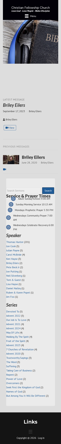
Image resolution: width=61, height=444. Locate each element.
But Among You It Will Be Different (25, 395)
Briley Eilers (33, 157)
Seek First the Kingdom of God (23, 387)
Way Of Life (12, 332)
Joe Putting (12, 271)
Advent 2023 (13, 345)
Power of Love (14, 378)
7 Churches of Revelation (20, 349)
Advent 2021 (13, 324)
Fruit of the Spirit (15, 341)
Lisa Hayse (12, 284)
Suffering (11, 366)
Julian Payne (12, 250)
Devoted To (12, 311)
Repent (10, 374)
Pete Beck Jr (13, 267)
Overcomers (12, 383)
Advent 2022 (13, 315)
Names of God (14, 391)
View (10, 127)
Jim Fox (10, 296)
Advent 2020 (13, 353)
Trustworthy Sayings (17, 357)
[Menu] (30, 16)
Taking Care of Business (19, 370)
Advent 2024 (13, 328)
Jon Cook (11, 246)
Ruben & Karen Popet (18, 292)
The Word (11, 362)
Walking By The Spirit (17, 336)
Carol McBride (13, 254)
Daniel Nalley (13, 288)
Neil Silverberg (14, 275)
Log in (41, 437)
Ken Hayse (12, 258)
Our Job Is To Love (16, 319)
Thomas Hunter (14, 242)
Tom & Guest (13, 279)
